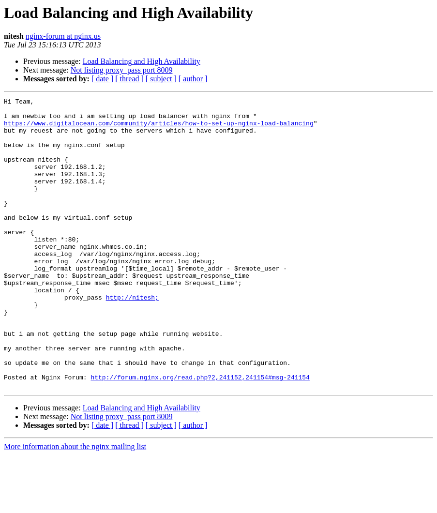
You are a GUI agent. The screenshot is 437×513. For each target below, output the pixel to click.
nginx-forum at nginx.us (63, 36)
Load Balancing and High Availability (141, 61)
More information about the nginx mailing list (75, 504)
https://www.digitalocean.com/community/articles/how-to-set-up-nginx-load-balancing (159, 128)
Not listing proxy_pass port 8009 (122, 70)
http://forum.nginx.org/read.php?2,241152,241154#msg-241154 (199, 433)
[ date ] (102, 79)
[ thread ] (129, 79)
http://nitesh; (132, 337)
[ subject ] (161, 79)
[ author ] (193, 79)
